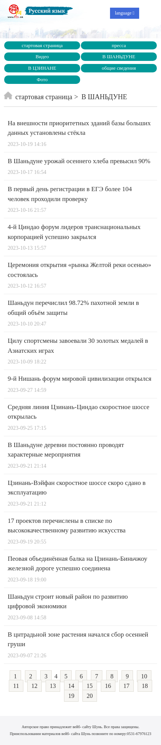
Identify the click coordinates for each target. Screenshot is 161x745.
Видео (42, 56)
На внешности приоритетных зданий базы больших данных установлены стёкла (79, 128)
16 (108, 686)
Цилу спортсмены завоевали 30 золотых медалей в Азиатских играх (78, 345)
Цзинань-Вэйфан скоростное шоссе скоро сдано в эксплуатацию (77, 487)
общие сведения (119, 68)
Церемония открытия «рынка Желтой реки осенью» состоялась (79, 269)
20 (90, 696)
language (125, 13)
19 (71, 696)
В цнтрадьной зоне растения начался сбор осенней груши (78, 639)
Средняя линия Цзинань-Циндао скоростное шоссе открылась (79, 412)
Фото (42, 79)
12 (34, 686)
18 (145, 686)
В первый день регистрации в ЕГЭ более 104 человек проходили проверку (70, 194)
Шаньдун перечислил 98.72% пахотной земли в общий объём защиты (73, 307)
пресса (119, 45)
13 (53, 686)
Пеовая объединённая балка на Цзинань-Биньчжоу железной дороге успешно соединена (77, 563)
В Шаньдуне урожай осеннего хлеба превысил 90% (79, 161)
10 (144, 676)
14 (71, 686)
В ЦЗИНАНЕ (42, 68)
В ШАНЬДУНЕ (118, 56)
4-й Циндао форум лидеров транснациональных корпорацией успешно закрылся (74, 232)
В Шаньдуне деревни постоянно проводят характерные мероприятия (66, 449)
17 (126, 686)
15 (90, 686)
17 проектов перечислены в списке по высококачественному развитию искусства (67, 525)
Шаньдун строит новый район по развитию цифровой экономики (68, 601)
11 (16, 686)
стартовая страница (41, 45)
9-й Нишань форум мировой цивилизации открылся (79, 378)
